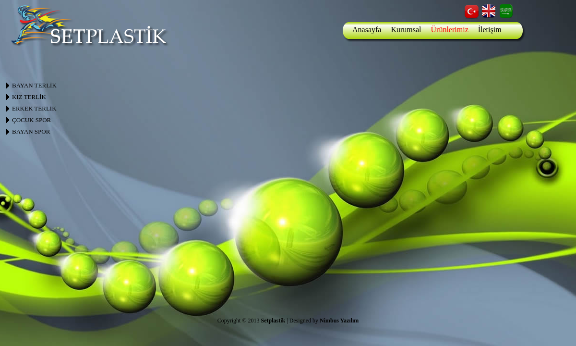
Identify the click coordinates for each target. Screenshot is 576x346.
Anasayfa (366, 29)
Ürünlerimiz (449, 29)
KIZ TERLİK (29, 96)
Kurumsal (406, 29)
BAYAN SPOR (31, 131)
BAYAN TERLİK (34, 85)
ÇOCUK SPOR (31, 120)
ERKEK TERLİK (34, 108)
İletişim (490, 29)
